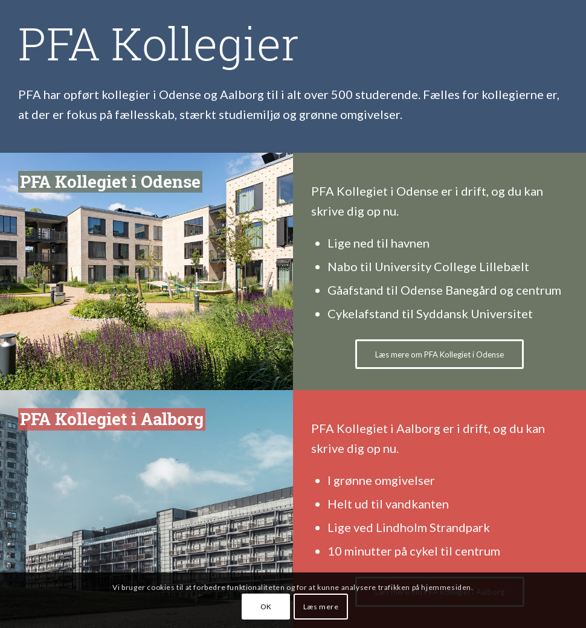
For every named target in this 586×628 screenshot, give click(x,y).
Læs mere (321, 606)
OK (266, 606)
